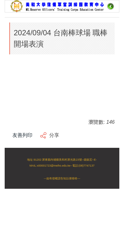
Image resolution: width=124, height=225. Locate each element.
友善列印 (22, 135)
